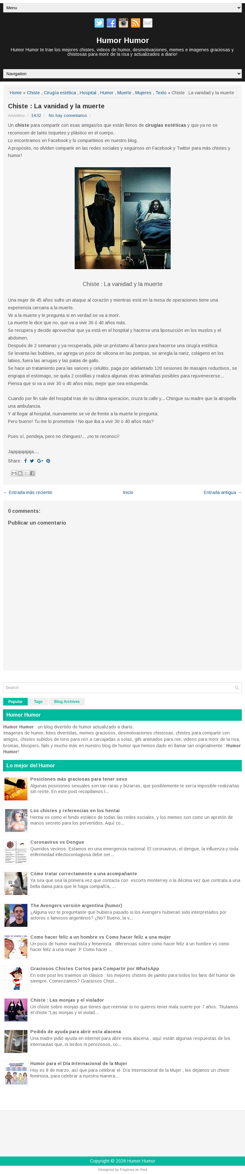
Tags (38, 701)
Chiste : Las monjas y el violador (67, 1000)
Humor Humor (122, 40)
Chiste (33, 92)
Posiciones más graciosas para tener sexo (78, 779)
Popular (15, 701)
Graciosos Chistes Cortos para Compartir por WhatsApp (94, 968)
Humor (107, 92)
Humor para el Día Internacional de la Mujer (78, 1063)
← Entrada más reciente (27, 492)
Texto (161, 92)
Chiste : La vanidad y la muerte (56, 106)
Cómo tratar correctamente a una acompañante (83, 873)
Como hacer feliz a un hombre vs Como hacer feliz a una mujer (100, 937)
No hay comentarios (68, 115)
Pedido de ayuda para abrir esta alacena (75, 1031)
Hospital (88, 92)
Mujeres (143, 92)
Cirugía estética (60, 92)
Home (16, 92)
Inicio (128, 492)
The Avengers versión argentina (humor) (76, 905)
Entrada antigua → (223, 492)
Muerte (124, 92)
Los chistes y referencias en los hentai (75, 810)
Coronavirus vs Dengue (57, 842)
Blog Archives (67, 701)
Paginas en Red (133, 1169)
